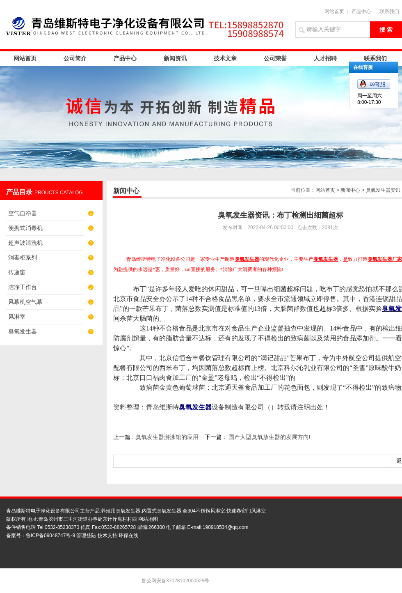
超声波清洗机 (25, 242)
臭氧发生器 (22, 331)
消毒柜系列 (22, 257)
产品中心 (361, 11)
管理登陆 (86, 535)
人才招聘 (325, 58)
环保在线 (128, 535)
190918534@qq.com (226, 527)
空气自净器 (22, 213)
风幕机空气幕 (25, 302)
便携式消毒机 (25, 228)
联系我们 (389, 11)
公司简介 (75, 58)
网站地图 (148, 519)
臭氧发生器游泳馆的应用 (167, 437)
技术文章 (225, 58)
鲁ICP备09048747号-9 (50, 535)
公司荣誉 (275, 58)
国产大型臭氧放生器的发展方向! (269, 437)
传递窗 (16, 272)
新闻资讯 (175, 58)
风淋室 (16, 316)
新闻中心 (350, 190)
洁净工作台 (22, 287)
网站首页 (334, 11)
